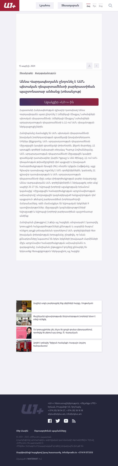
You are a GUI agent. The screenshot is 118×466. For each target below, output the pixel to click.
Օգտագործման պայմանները (50, 430)
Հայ (88, 5)
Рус (94, 5)
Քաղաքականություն (45, 73)
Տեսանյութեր (26, 73)
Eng (101, 5)
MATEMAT (32, 458)
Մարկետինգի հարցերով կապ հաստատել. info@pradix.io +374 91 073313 (54, 452)
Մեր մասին (22, 430)
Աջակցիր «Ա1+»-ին (59, 101)
